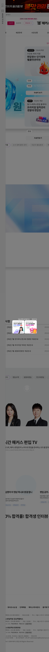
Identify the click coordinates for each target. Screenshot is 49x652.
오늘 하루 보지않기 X (23, 319)
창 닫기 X (34, 319)
